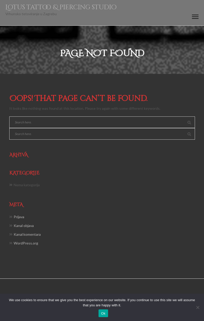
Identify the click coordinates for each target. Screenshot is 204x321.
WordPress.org (26, 243)
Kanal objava (24, 225)
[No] (197, 307)
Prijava (19, 217)
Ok (103, 313)
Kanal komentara (27, 234)
